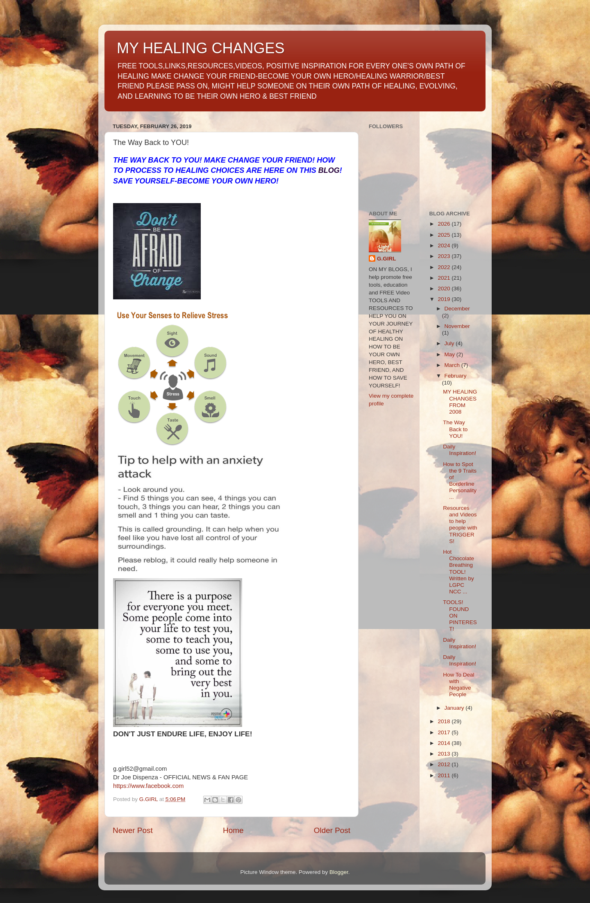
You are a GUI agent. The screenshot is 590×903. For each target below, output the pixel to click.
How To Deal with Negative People (458, 685)
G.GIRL (386, 259)
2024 (445, 245)
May (450, 354)
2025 (445, 235)
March (453, 365)
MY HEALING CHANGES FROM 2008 (460, 402)
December (457, 309)
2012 (445, 764)
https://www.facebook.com (148, 786)
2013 (445, 754)
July (450, 343)
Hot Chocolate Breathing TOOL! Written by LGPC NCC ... (458, 572)
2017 (445, 732)
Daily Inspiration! (459, 450)
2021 (445, 278)
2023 (445, 256)
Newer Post (133, 830)
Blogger (338, 872)
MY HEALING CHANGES (200, 48)
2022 (445, 267)
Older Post (332, 830)
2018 (445, 721)
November (457, 326)
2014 (445, 743)
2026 (445, 224)
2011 (445, 775)
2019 (445, 299)
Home (233, 830)
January (455, 708)
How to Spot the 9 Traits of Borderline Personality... (460, 480)
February (456, 376)
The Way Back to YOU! (455, 429)
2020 (445, 288)
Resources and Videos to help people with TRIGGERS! (460, 524)
